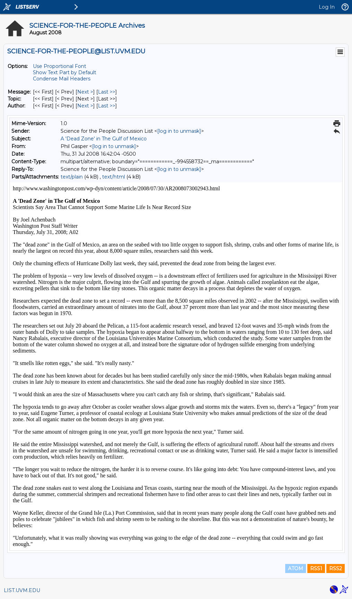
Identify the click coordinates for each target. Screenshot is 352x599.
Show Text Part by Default (64, 72)
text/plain (72, 177)
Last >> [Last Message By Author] (106, 106)
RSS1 (316, 568)
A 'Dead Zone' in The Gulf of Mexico (104, 139)
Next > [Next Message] (85, 92)
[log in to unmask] (179, 131)
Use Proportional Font (59, 66)
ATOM (295, 568)
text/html (113, 177)
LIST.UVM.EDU (22, 590)
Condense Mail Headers (61, 79)
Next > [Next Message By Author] (85, 106)
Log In (327, 7)
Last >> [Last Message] (106, 92)
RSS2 (335, 568)
